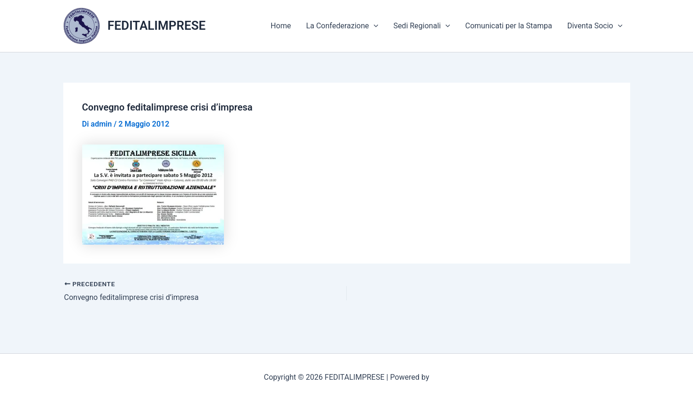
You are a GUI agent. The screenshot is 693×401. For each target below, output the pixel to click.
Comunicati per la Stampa (508, 25)
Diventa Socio (595, 26)
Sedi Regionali (422, 26)
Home (281, 25)
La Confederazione (342, 26)
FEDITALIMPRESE (157, 25)
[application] (373, 26)
